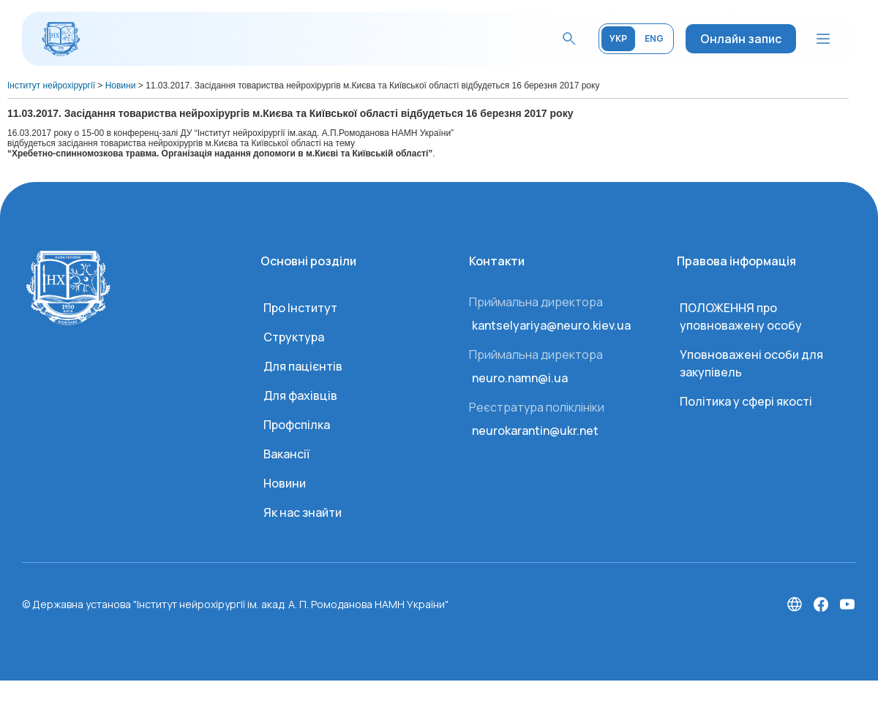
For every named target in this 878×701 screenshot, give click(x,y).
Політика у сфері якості (746, 401)
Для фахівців (300, 395)
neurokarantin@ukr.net (535, 431)
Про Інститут (300, 308)
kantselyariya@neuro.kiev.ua (551, 325)
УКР (618, 38)
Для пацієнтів (302, 366)
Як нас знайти (302, 512)
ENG (654, 38)
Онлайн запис (740, 39)
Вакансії (286, 454)
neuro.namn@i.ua (520, 378)
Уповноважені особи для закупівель (751, 363)
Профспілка (296, 425)
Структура (293, 337)
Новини (284, 483)
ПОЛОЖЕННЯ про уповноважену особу (741, 316)
